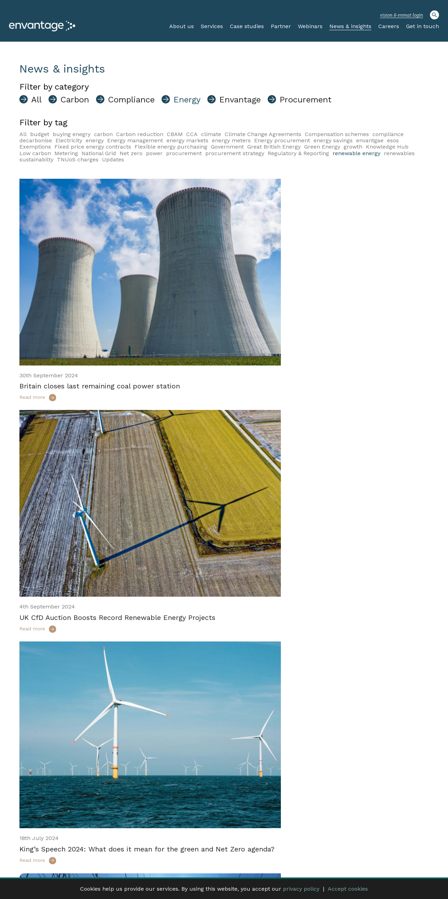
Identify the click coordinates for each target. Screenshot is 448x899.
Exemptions (35, 146)
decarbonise (35, 140)
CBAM (175, 134)
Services (212, 26)
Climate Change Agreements (263, 134)
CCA (192, 134)
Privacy (365, 855)
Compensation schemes (337, 134)
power (154, 153)
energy (95, 140)
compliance (388, 134)
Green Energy (322, 146)
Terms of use (337, 855)
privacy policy (301, 888)
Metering (66, 153)
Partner (281, 26)
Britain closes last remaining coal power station (99, 342)
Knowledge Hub (387, 146)
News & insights (350, 26)
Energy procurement (282, 140)
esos (393, 140)
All (23, 134)
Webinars (310, 26)
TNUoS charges (77, 159)
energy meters (231, 140)
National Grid (98, 153)
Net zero (131, 153)
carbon (103, 134)
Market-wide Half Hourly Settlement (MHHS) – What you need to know (325, 533)
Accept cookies (348, 888)
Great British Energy (274, 146)
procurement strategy (234, 153)
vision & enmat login (401, 15)
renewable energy (356, 153)
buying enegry (72, 134)
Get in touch (422, 26)
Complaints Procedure (404, 855)
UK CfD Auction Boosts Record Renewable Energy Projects (327, 342)
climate (211, 134)
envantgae (370, 140)
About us (181, 26)
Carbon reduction (139, 134)
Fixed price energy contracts (92, 146)
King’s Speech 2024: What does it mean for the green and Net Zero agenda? (116, 533)
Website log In (280, 855)
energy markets (187, 140)
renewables (399, 153)
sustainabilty (36, 159)
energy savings (333, 140)
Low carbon (35, 153)
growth (353, 146)
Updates (113, 159)
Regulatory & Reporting (298, 153)
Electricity (68, 140)
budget (39, 134)
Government (227, 146)
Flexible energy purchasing (171, 146)
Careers (388, 26)
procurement (184, 153)
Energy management (135, 140)
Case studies (247, 26)
